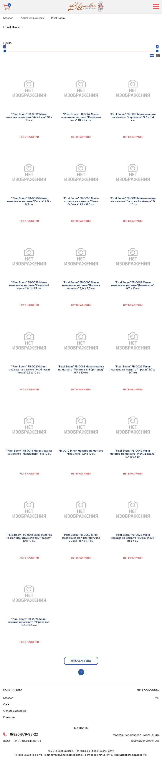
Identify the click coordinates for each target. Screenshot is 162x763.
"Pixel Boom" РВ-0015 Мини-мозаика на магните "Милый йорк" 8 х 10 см (29, 452)
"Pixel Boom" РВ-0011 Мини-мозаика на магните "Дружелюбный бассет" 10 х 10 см (29, 538)
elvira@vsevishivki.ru (145, 740)
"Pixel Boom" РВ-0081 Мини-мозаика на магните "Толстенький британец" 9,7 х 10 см (81, 369)
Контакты (9, 717)
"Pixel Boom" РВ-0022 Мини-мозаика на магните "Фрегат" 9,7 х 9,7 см (133, 369)
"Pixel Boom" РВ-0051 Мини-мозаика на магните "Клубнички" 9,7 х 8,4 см (133, 117)
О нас (6, 704)
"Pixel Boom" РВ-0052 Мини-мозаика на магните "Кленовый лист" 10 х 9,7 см (81, 117)
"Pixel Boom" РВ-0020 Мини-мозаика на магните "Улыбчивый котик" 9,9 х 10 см (29, 369)
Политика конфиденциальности (94, 750)
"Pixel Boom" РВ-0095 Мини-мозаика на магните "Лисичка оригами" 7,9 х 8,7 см (81, 285)
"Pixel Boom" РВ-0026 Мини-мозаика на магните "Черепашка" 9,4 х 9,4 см (29, 622)
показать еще (81, 660)
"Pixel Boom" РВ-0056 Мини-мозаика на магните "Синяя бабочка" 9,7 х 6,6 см (81, 201)
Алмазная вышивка (32, 17)
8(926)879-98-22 (24, 734)
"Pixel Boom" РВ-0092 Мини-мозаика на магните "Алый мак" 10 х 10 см (29, 117)
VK (157, 697)
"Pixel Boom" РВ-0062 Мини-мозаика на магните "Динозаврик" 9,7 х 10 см (132, 285)
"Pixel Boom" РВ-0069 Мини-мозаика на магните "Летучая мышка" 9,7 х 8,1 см (81, 538)
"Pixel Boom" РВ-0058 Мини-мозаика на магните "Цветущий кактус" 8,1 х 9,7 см (29, 285)
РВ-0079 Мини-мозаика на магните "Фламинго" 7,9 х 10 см (81, 452)
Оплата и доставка (14, 710)
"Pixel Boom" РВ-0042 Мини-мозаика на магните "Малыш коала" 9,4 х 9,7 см (133, 453)
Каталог (8, 17)
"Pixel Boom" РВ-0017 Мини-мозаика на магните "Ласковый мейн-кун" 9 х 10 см (133, 201)
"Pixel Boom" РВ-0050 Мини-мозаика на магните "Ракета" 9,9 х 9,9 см (29, 201)
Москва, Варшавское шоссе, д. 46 (136, 734)
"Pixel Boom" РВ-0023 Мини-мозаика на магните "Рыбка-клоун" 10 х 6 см (133, 538)
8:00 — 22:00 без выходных (22, 740)
